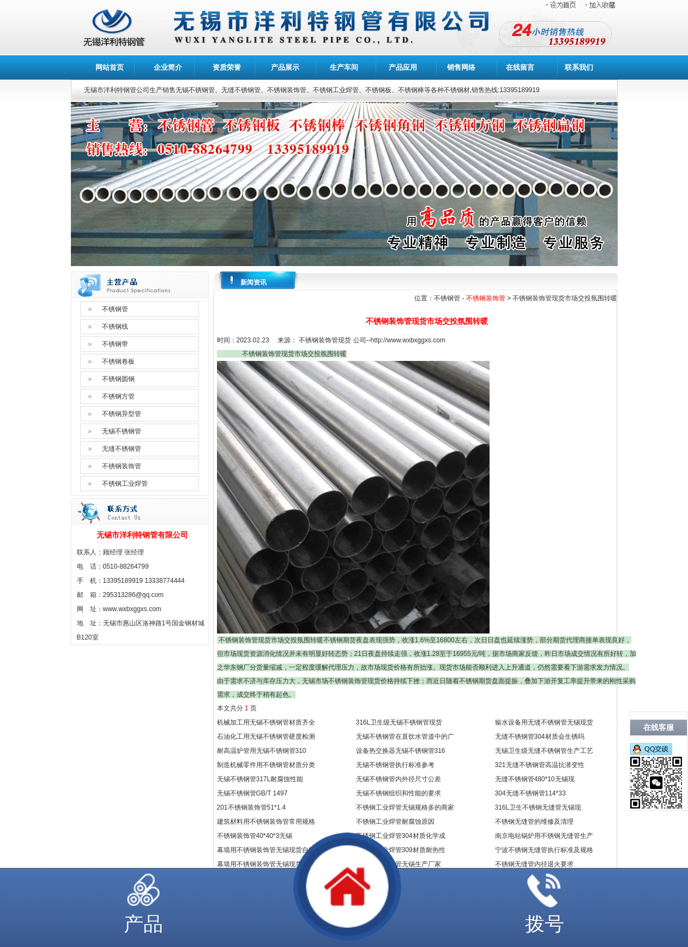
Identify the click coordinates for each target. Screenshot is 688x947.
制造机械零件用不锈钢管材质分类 (266, 765)
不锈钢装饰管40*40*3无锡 (255, 836)
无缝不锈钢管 (121, 449)
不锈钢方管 (118, 396)
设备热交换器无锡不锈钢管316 (400, 751)
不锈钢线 (115, 326)
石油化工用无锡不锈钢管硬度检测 (266, 736)
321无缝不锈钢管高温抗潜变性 (539, 765)
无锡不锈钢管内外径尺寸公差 (398, 779)
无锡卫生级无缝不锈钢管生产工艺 (544, 751)
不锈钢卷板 (118, 361)
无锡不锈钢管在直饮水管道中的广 (405, 736)
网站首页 (109, 67)
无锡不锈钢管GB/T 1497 (252, 793)
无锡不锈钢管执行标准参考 (395, 765)
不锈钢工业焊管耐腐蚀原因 (395, 821)
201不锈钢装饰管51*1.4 (251, 807)
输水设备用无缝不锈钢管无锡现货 (544, 722)
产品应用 (403, 67)
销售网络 (461, 67)
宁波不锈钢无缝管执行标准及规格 (544, 850)
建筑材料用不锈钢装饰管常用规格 (266, 821)
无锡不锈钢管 (121, 431)
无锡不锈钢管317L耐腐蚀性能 (260, 779)
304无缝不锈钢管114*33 (530, 793)
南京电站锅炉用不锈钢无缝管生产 (544, 836)
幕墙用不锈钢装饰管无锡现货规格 (266, 864)
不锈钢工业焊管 (125, 483)
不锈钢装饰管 (121, 466)
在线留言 (520, 67)
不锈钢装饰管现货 (325, 340)
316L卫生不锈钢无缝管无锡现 (538, 807)
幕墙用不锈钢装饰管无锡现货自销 (266, 850)
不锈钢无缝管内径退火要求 (534, 864)
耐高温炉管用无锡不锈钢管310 (261, 751)
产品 (143, 924)
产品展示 (285, 67)
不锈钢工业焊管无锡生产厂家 (398, 864)
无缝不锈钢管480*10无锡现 (535, 779)
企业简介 (168, 67)
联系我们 (579, 67)
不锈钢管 (115, 309)
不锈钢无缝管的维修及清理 (534, 821)
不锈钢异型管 (121, 414)
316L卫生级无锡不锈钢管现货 (399, 722)
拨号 (544, 924)
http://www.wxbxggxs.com (408, 340)
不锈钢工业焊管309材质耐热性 (400, 850)
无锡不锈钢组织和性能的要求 (398, 793)
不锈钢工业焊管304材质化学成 (400, 836)
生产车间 (344, 67)
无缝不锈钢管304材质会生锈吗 (539, 736)
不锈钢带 (115, 344)
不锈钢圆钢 (118, 379)
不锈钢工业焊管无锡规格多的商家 (405, 807)
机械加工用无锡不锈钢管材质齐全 (266, 722)
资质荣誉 (227, 67)
